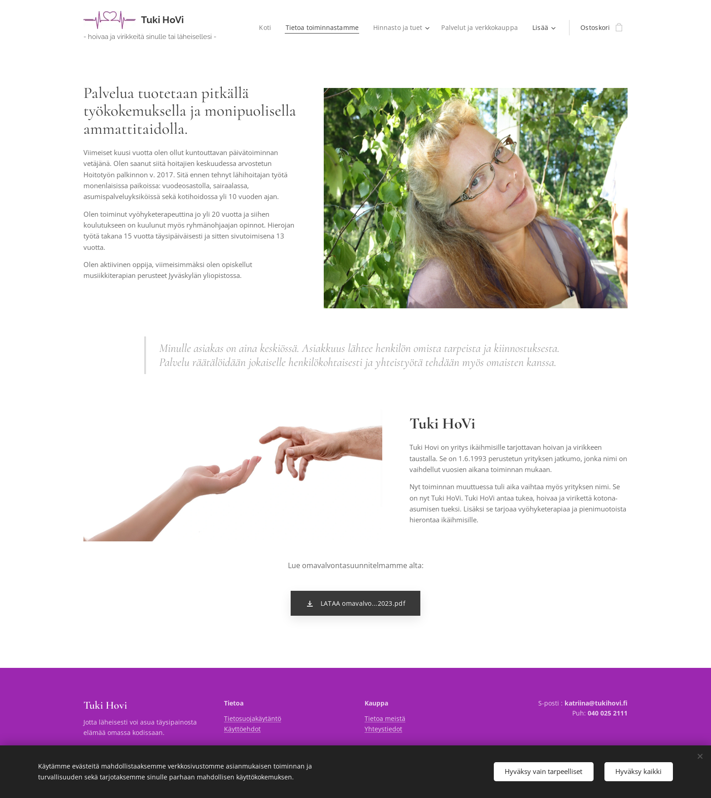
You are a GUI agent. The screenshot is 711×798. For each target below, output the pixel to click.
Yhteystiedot (383, 729)
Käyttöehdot (242, 729)
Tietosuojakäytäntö (252, 718)
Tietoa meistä (385, 718)
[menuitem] (262, 27)
